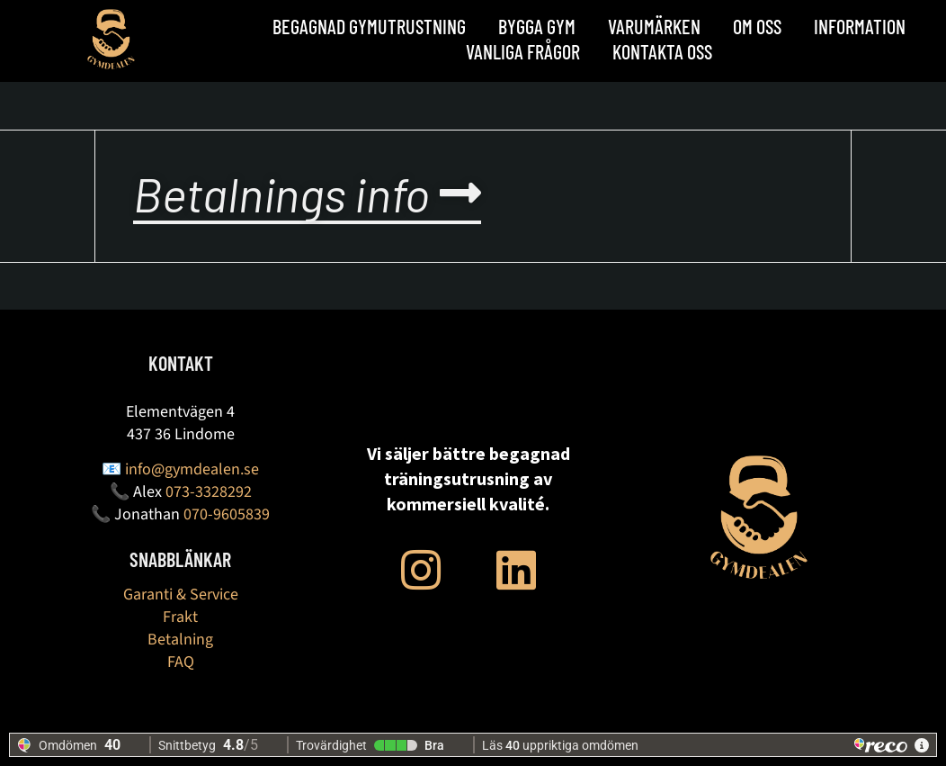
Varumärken (654, 26)
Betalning (180, 639)
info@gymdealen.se (192, 469)
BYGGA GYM (537, 26)
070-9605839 (226, 514)
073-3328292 (208, 492)
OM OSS (757, 26)
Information (860, 26)
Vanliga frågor (523, 51)
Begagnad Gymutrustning (369, 26)
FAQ (180, 662)
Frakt (180, 617)
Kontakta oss (662, 51)
